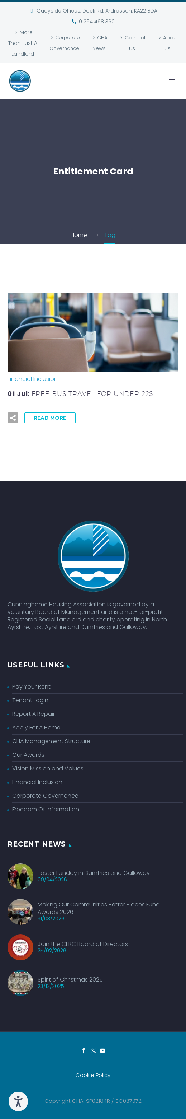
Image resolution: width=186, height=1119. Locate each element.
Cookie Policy (93, 1075)
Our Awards (28, 755)
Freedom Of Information (45, 809)
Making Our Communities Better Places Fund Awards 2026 (99, 908)
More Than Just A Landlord (22, 43)
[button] (13, 417)
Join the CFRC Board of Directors (83, 944)
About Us (170, 43)
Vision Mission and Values (48, 768)
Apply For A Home (36, 727)
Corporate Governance (64, 43)
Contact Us (135, 43)
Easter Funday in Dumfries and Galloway (94, 873)
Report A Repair (33, 714)
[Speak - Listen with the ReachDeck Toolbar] (18, 1101)
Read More (50, 418)
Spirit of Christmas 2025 (70, 979)
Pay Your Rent (31, 686)
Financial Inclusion (33, 379)
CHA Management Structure (51, 741)
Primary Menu (172, 81)
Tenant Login (30, 700)
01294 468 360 (97, 21)
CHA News (100, 43)
